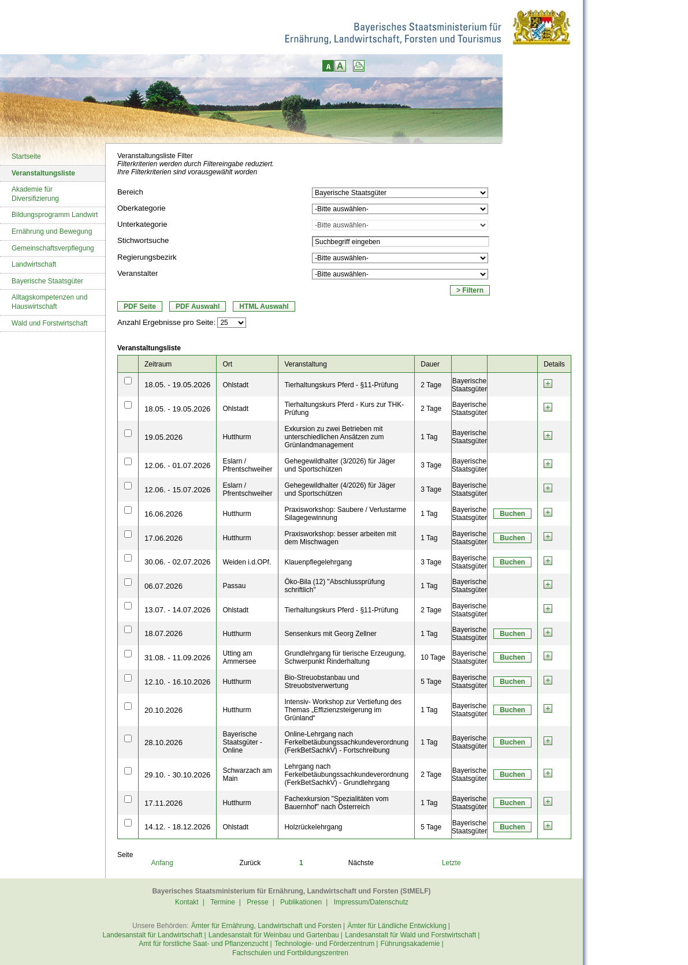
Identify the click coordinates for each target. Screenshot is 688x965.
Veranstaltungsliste (43, 173)
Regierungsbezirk (147, 257)
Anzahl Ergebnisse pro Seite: (166, 322)
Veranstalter (137, 273)
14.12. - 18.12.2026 (177, 826)
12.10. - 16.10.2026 (177, 682)
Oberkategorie (141, 208)
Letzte (451, 863)
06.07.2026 (163, 586)
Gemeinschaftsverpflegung (53, 248)
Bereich (130, 192)
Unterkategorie (142, 224)
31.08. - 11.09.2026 (177, 657)
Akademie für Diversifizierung (35, 194)
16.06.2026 (163, 514)
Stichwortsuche (143, 240)
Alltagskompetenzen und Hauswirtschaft (49, 302)
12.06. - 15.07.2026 (177, 489)
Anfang (162, 863)
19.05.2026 (163, 437)
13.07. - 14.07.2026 (177, 609)
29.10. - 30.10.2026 (177, 774)
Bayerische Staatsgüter (47, 281)
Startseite (26, 156)
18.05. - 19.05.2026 (177, 384)
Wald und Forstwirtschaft (50, 323)
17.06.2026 (163, 538)
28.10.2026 (163, 742)
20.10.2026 (163, 710)
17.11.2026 (163, 803)
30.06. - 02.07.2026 (177, 562)
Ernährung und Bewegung (52, 231)
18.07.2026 (163, 633)
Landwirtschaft (34, 264)
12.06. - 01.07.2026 (177, 465)
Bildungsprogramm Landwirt (55, 215)
